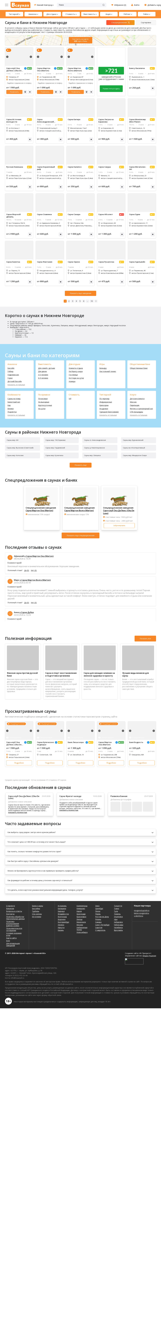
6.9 (92, 262)
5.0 (122, 214)
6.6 (153, 167)
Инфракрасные (105, 402)
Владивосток (63, 914)
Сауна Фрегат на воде (70, 796)
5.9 (92, 167)
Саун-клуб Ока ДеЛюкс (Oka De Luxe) (13, 743)
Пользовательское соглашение (14, 929)
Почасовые (43, 399)
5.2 (30, 120)
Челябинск (118, 927)
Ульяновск (118, 917)
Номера (72, 381)
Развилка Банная (119, 796)
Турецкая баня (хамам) (109, 412)
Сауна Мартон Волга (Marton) (79, 510)
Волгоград (62, 917)
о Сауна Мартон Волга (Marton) (35, 580)
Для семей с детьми (46, 368)
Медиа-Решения (149, 956)
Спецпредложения (119, 22)
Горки (10, 378)
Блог (8, 941)
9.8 (30, 68)
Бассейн (11, 368)
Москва (80, 925)
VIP (70, 399)
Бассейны (36, 908)
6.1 (153, 68)
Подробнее (19, 763)
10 (92, 301)
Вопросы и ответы (14, 911)
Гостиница (73, 375)
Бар (9, 405)
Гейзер (10, 371)
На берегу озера (76, 371)
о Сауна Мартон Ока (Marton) (39, 556)
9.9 (92, 68)
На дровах (103, 409)
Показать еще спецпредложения (80, 535)
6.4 (92, 120)
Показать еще (81, 465)
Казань (61, 930)
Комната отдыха (76, 368)
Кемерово (81, 908)
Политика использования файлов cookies (12, 923)
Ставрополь (100, 930)
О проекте (10, 906)
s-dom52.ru (138, 916)
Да (26, 570)
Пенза (97, 911)
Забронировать (119, 525)
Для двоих (42, 371)
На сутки (41, 409)
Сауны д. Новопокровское (94, 448)
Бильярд (102, 368)
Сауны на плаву (14, 399)
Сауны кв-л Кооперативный (134, 448)
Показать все (145, 638)
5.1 (153, 262)
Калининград (82, 906)
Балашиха (62, 908)
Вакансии (10, 908)
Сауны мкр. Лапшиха (92, 455)
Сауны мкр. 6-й (12, 440)
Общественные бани (138, 368)
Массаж (133, 402)
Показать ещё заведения (80, 293)
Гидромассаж (13, 375)
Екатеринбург (63, 922)
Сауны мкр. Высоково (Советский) (20, 448)
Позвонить (14, 92)
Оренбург (99, 908)
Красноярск (81, 917)
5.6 (122, 120)
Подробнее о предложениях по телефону (19, 83)
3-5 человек (43, 375)
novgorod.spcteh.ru (141, 910)
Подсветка (12, 412)
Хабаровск (118, 922)
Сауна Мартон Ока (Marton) (39, 510)
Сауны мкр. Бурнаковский (133, 440)
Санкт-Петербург (102, 925)
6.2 (61, 167)
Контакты (10, 914)
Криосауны (104, 405)
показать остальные (16, 385)
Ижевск (61, 925)
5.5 (122, 262)
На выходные (43, 402)
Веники (11, 409)
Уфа (115, 919)
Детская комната (137, 399)
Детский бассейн (15, 381)
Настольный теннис (107, 371)
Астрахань (62, 906)
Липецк (79, 919)
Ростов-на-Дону (102, 917)
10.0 (60, 68)
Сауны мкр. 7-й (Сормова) (55, 440)
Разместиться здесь (111, 88)
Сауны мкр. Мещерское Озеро (135, 455)
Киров (79, 911)
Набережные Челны (82, 928)
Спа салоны (37, 914)
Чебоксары (118, 925)
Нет (34, 570)
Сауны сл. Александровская (95, 440)
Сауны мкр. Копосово (15, 455)
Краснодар (81, 914)
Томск (116, 908)
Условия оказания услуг (13, 934)
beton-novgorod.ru (141, 913)
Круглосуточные (45, 405)
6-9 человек (43, 378)
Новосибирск (82, 932)
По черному (104, 399)
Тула (116, 911)
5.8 (30, 214)
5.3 (61, 214)
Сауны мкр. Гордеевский (55, 448)
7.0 (153, 120)
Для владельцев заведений (13, 944)
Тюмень (117, 914)
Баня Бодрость (136, 742)
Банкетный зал (14, 402)
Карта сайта (11, 938)
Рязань (98, 919)
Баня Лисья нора (76, 742)
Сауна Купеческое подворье (45, 743)
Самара (98, 922)
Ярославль (118, 930)
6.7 (30, 262)
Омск (97, 906)
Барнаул (61, 911)
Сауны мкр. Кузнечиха (54, 455)
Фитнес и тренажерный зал (141, 409)
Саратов (98, 927)
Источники (36, 917)
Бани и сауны (37, 906)
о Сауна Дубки (26, 612)
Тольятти (118, 906)
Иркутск (61, 927)
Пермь (98, 914)
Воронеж (62, 919)
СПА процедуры (136, 412)
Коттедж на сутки (76, 378)
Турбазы (35, 911)
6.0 (61, 120)
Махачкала (81, 922)
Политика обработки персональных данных (15, 918)
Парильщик (134, 405)
